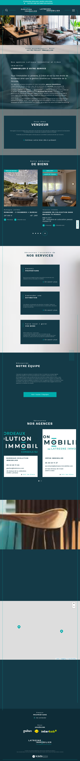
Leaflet (57, 655)
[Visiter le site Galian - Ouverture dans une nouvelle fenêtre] (27, 727)
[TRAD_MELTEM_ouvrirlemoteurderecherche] (6, 10)
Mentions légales (36, 748)
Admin (43, 748)
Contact (77, 224)
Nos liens (48, 748)
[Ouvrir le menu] (73, 10)
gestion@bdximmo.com (15, 465)
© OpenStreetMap (71, 655)
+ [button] (74, 600)
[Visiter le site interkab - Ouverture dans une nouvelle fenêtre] (49, 727)
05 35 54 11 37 (51, 459)
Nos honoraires (20, 748)
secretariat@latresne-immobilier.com (59, 462)
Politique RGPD (55, 748)
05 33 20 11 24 (12, 462)
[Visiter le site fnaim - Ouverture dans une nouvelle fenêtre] (36, 728)
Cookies (61, 748)
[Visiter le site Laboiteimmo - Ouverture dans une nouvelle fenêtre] (40, 755)
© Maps (63, 655)
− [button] (74, 603)
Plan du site (28, 748)
